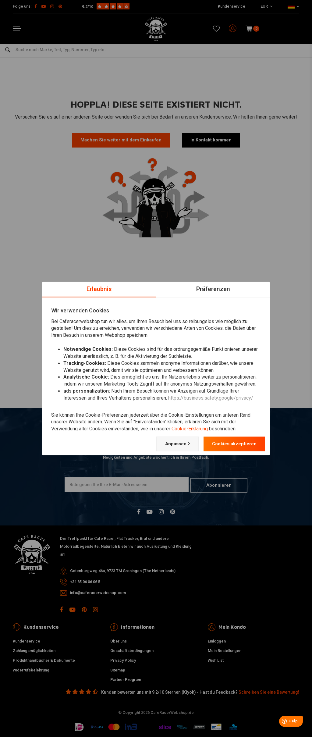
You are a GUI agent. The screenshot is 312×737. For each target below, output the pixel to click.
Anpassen (171, 444)
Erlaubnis (99, 289)
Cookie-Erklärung (190, 429)
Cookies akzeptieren (231, 444)
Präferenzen (213, 289)
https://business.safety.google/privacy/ (210, 398)
